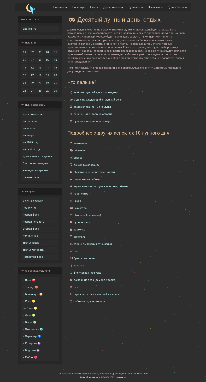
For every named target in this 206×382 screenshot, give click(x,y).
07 (32, 59)
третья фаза (31, 242)
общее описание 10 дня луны (92, 106)
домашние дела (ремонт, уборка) (95, 279)
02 (32, 52)
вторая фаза (31, 228)
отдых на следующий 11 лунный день (98, 99)
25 (55, 83)
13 (40, 67)
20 (55, 75)
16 (24, 75)
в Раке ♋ (29, 301)
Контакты (121, 377)
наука (77, 200)
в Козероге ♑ (32, 343)
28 (40, 90)
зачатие (79, 265)
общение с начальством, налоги (94, 172)
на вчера (28, 135)
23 (40, 83)
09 (47, 59)
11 (24, 67)
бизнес (78, 157)
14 (47, 67)
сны (76, 287)
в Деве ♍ (29, 315)
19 (47, 75)
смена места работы (87, 179)
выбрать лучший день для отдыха (96, 92)
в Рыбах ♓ (30, 357)
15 (55, 67)
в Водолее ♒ (31, 350)
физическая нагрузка (87, 272)
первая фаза (31, 214)
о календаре (31, 177)
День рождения (113, 7)
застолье (79, 229)
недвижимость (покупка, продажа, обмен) (101, 186)
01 (24, 52)
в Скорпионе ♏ (33, 329)
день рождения (33, 114)
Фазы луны (155, 7)
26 (24, 90)
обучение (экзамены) (87, 215)
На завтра (78, 7)
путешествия (82, 222)
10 (55, 59)
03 (40, 52)
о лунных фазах (33, 200)
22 (32, 83)
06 (24, 59)
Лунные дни (136, 7)
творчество (81, 193)
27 (32, 90)
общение (79, 150)
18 (40, 75)
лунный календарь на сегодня (93, 114)
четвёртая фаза (33, 256)
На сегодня (60, 7)
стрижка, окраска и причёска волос (97, 294)
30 (55, 90)
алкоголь (80, 236)
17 (32, 75)
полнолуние (30, 235)
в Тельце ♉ (30, 287)
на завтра (29, 128)
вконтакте (29, 28)
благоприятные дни (35, 163)
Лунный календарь (90, 377)
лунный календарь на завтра (92, 121)
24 (47, 83)
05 (55, 52)
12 (32, 67)
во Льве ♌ (30, 308)
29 (47, 90)
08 (40, 59)
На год (94, 7)
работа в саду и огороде (89, 301)
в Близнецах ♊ (33, 294)
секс (76, 251)
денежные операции (86, 164)
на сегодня (30, 121)
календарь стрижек (35, 170)
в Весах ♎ (30, 322)
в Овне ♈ (29, 280)
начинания (80, 143)
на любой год (31, 149)
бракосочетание (84, 258)
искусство (80, 208)
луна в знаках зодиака (37, 156)
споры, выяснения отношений (93, 244)
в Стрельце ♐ (32, 336)
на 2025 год (30, 142)
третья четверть (33, 249)
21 (24, 83)
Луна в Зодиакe (177, 7)
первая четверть (33, 221)
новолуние (29, 207)
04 (47, 52)
